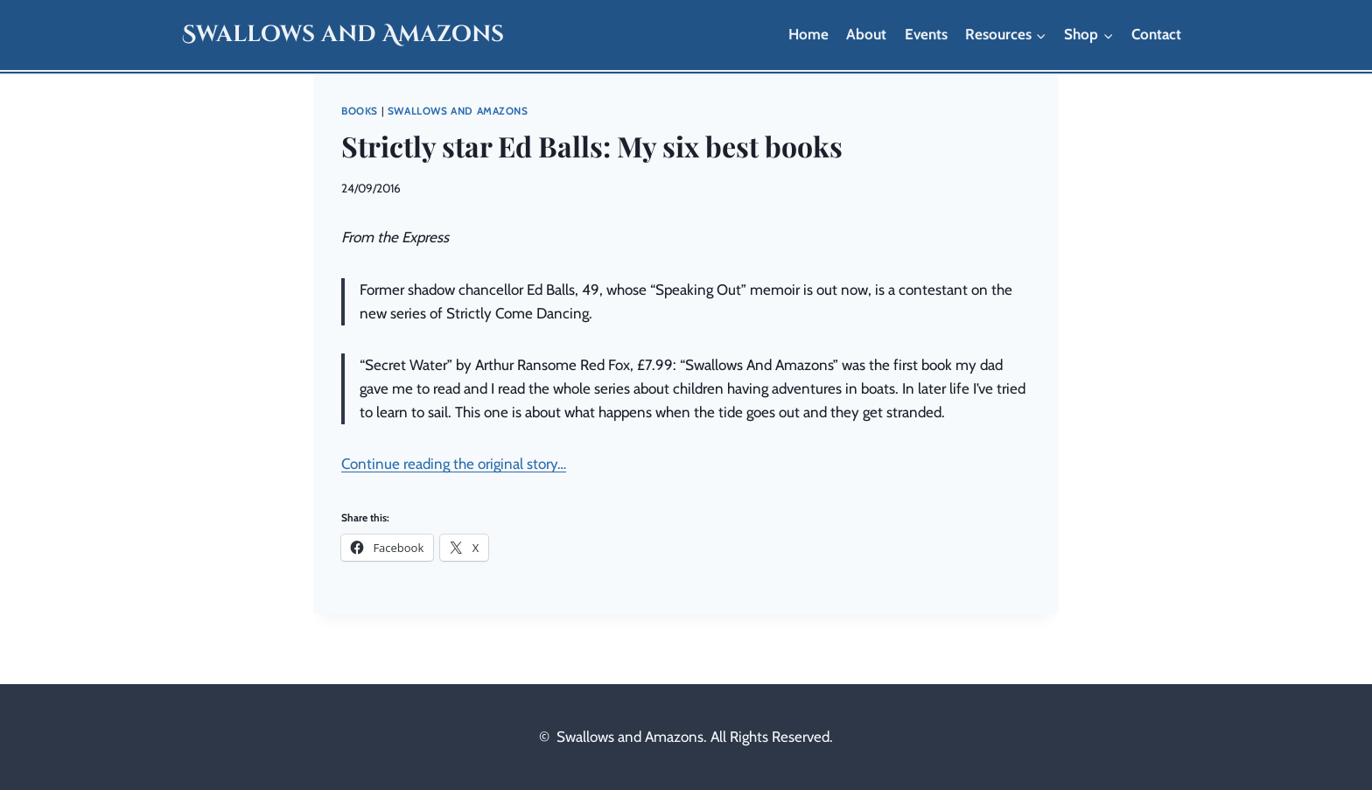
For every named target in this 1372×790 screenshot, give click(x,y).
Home (808, 34)
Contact (1156, 34)
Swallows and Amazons (458, 111)
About (866, 34)
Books (359, 111)
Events (926, 34)
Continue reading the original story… (453, 463)
